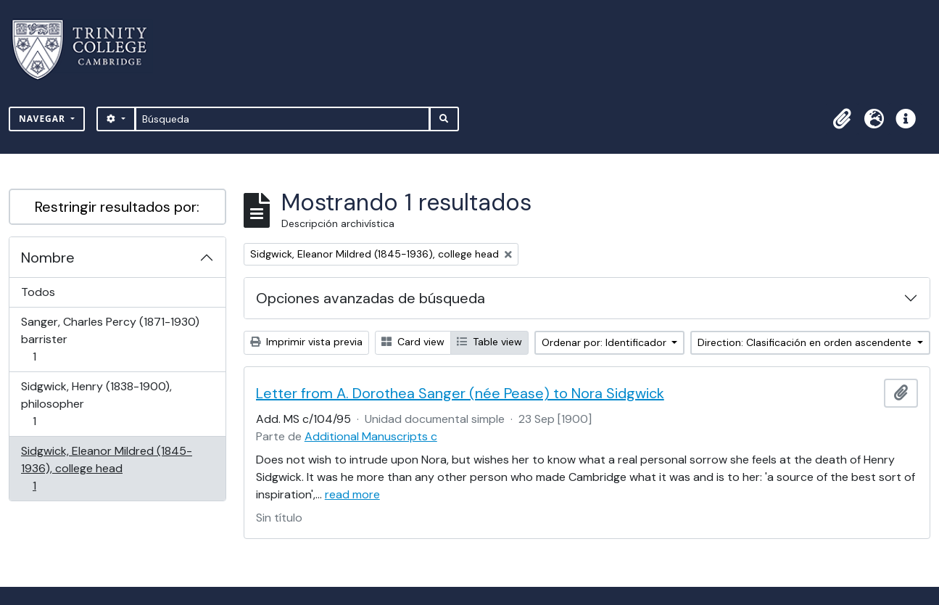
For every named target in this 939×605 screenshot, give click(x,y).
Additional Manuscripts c (371, 436)
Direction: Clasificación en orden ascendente (806, 342)
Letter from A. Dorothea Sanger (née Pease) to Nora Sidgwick (460, 393)
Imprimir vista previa (306, 341)
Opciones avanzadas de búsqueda (370, 298)
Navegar (43, 118)
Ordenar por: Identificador (605, 342)
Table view (489, 341)
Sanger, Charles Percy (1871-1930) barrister (109, 339)
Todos (38, 292)
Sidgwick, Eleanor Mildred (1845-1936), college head (106, 468)
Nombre (48, 257)
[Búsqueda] (282, 119)
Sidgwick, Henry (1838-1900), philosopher (96, 403)
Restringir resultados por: (117, 206)
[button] (842, 119)
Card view (412, 341)
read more (352, 494)
